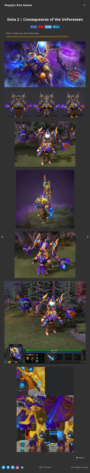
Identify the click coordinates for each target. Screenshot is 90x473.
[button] (80, 457)
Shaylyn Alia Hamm (18, 5)
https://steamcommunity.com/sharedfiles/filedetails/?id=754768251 (37, 36)
